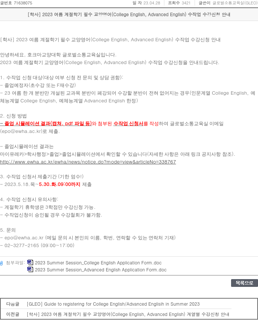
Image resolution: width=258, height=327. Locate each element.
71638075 (23, 3)
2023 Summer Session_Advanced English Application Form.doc (97, 269)
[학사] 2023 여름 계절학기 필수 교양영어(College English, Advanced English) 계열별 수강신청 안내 (128, 314)
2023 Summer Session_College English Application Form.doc (94, 262)
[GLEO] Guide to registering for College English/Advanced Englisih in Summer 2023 (113, 303)
